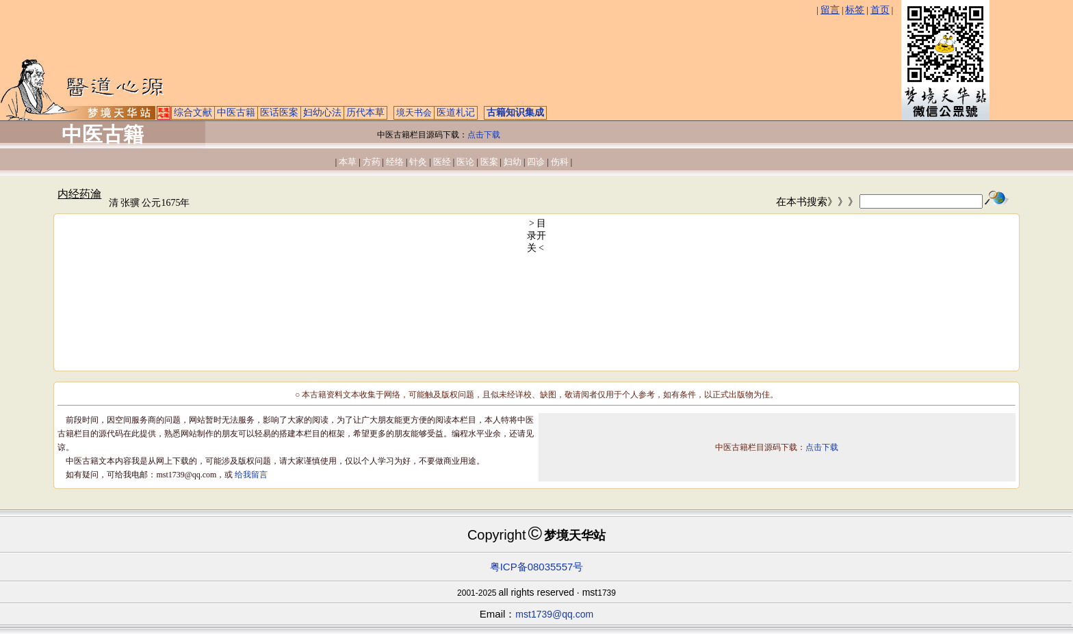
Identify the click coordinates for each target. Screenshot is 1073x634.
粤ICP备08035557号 (537, 566)
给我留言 (251, 474)
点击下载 (483, 135)
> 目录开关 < (537, 235)
